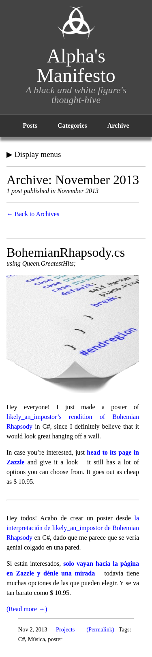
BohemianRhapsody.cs (65, 252)
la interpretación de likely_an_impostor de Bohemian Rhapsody (72, 528)
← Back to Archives (32, 213)
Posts (30, 125)
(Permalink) (100, 629)
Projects (65, 629)
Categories (72, 125)
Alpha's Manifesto (76, 65)
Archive (118, 125)
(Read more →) (26, 608)
